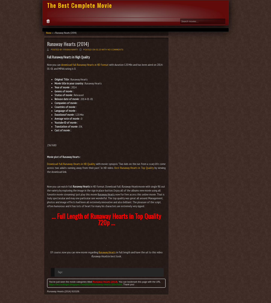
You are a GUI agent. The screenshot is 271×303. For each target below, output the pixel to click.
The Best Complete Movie (79, 5)
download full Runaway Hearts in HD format (85, 65)
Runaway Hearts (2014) (68, 44)
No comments (115, 49)
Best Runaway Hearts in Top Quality (134, 168)
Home (48, 32)
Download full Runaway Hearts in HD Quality (71, 164)
